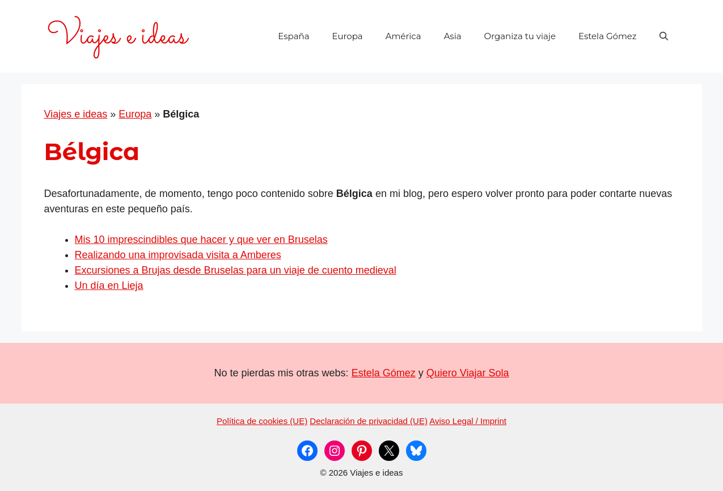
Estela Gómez (607, 36)
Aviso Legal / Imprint (467, 421)
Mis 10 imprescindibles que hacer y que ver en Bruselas (201, 239)
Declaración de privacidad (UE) (369, 421)
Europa (347, 36)
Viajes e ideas (76, 114)
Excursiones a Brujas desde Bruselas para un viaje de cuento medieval (235, 270)
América (403, 36)
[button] (663, 36)
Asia (453, 36)
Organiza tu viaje (520, 36)
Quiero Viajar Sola (467, 373)
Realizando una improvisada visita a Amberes (178, 255)
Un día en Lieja (109, 285)
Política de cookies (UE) (262, 421)
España (293, 36)
